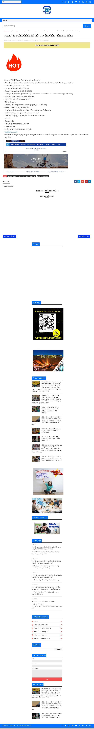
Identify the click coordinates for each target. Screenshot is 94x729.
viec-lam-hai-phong (42, 639)
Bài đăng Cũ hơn (84, 237)
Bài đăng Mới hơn (9, 237)
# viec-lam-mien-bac (42, 176)
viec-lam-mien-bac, (44, 40)
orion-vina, (27, 40)
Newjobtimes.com (10, 132)
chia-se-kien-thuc (41, 626)
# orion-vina (21, 176)
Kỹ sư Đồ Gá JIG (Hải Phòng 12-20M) (43, 602)
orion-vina (20, 31)
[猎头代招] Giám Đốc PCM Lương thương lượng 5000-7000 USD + (50, 439)
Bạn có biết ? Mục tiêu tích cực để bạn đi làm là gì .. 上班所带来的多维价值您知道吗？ (51, 459)
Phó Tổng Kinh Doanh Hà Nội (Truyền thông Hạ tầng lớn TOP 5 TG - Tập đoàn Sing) (51, 716)
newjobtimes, (20, 40)
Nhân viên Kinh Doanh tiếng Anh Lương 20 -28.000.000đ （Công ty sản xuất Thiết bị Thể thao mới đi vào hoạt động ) (46, 421)
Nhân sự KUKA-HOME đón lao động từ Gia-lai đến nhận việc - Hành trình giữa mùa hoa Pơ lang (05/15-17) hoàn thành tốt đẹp (47, 449)
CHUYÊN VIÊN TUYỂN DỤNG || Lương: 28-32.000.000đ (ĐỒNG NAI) (51, 431)
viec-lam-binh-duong (42, 629)
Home (5, 31)
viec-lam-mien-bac (41, 31)
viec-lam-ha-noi (30, 31)
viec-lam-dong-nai (41, 633)
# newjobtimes (12, 176)
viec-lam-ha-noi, (34, 40)
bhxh (36, 622)
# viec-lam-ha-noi (30, 176)
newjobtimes (12, 31)
